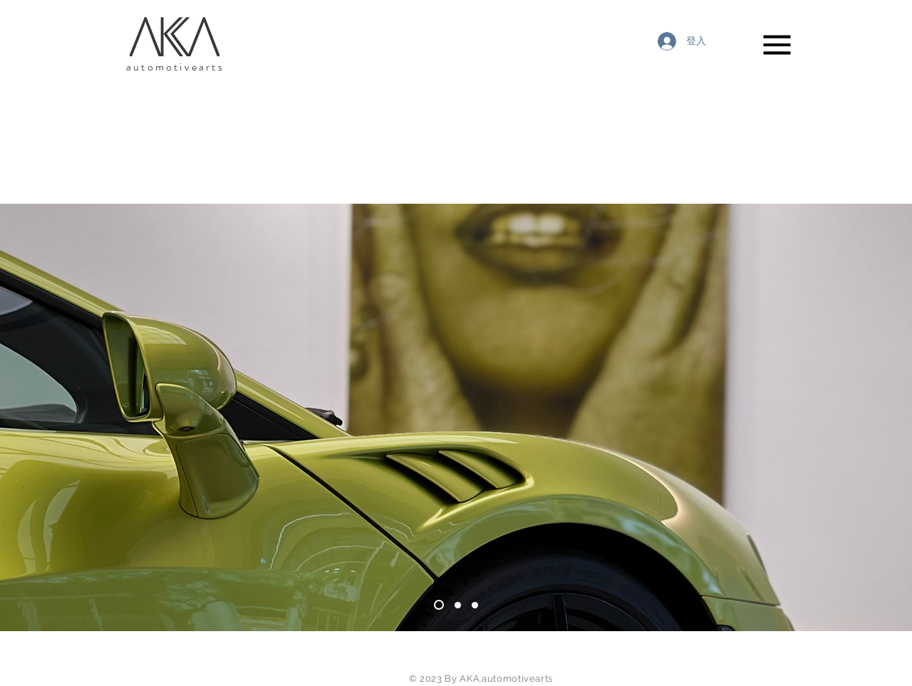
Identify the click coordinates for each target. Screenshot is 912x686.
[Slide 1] (475, 605)
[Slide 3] (439, 605)
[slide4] (458, 605)
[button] (777, 45)
